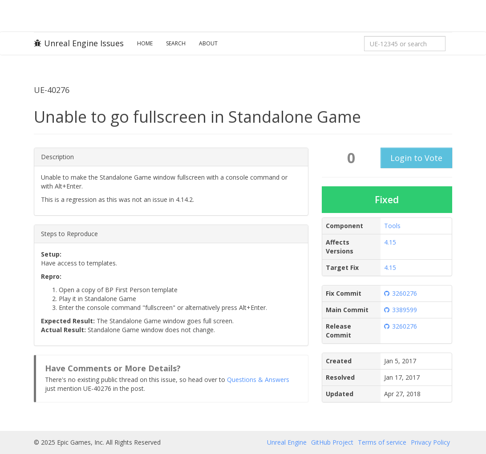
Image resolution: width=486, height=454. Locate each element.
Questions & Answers (258, 379)
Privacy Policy (430, 442)
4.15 (390, 242)
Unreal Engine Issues (79, 43)
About (208, 43)
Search (176, 43)
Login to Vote (416, 158)
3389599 (400, 309)
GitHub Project (332, 442)
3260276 (400, 293)
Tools (392, 225)
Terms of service (382, 442)
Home (145, 43)
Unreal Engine (287, 442)
